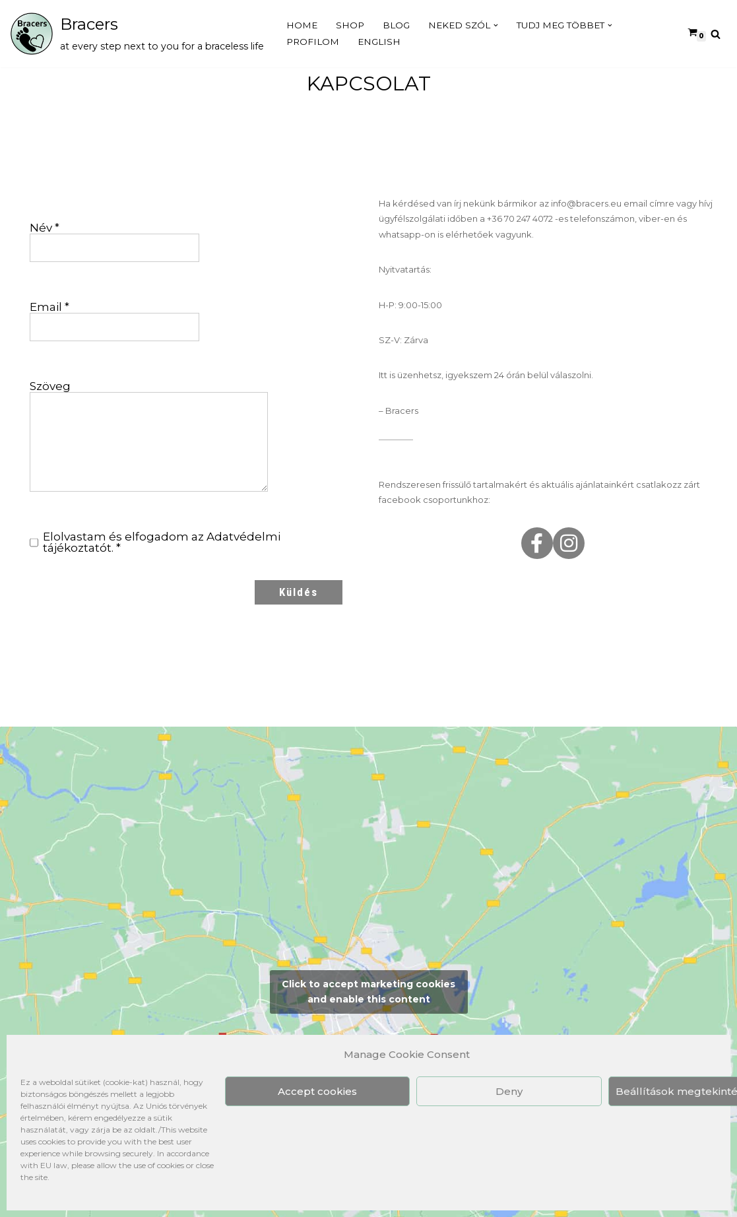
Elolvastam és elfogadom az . (155, 543)
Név (44, 228)
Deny (509, 1091)
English (380, 41)
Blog (397, 25)
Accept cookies (317, 1091)
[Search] (716, 34)
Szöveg (50, 386)
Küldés (298, 592)
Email (49, 307)
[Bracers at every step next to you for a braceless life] (137, 33)
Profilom (312, 41)
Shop (350, 25)
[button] (498, 25)
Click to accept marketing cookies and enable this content (368, 992)
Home (302, 25)
